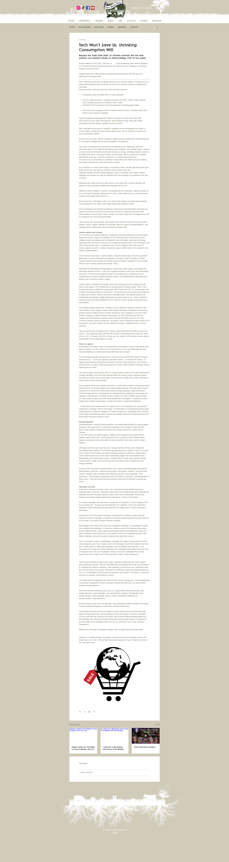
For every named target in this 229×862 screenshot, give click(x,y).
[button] (157, 27)
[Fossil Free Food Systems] (146, 736)
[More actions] (149, 40)
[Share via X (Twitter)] (85, 712)
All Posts (72, 27)
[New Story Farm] (83, 8)
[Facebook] (88, 8)
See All (157, 724)
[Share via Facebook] (80, 712)
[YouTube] (92, 8)
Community (134, 27)
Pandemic (110, 27)
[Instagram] (78, 8)
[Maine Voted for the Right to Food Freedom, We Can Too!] (83, 736)
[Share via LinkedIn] (89, 712)
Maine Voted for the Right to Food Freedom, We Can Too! (83, 748)
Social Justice (99, 27)
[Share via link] (94, 712)
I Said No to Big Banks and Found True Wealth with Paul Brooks (113, 748)
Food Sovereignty (85, 27)
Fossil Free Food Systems (144, 747)
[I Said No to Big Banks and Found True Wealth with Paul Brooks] (114, 736)
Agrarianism (122, 27)
